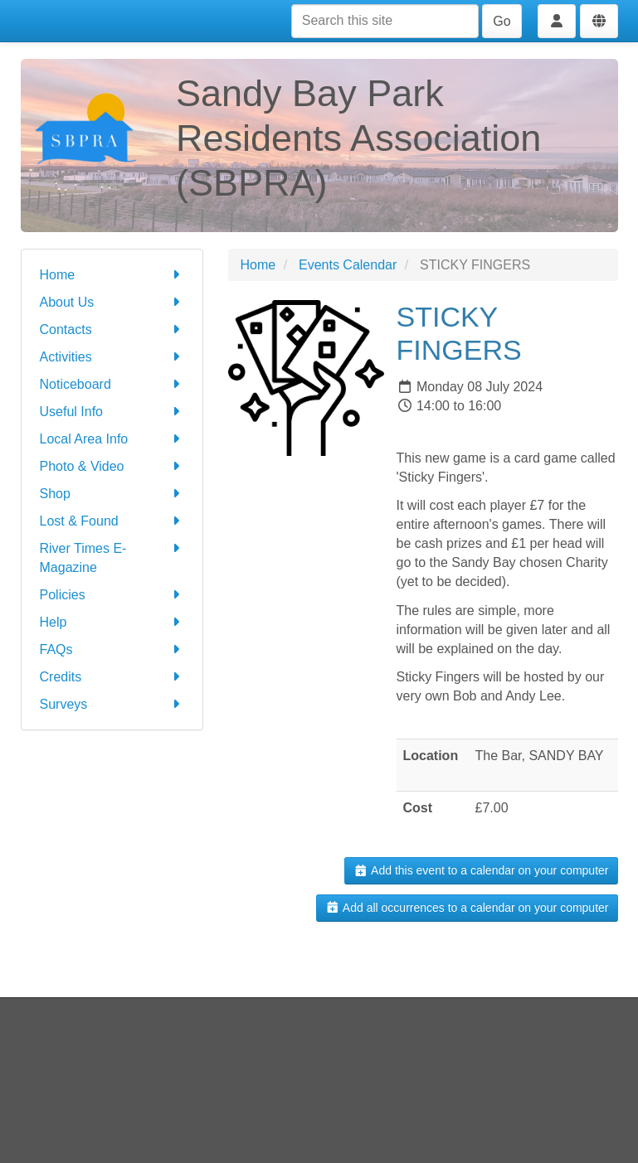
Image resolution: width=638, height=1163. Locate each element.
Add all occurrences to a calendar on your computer (466, 907)
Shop (112, 493)
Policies (112, 594)
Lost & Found (112, 521)
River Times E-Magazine (112, 556)
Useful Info (112, 411)
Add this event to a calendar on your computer (480, 870)
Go (501, 21)
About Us (112, 302)
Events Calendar (348, 265)
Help (112, 622)
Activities (112, 356)
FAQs (112, 649)
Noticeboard (112, 384)
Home (112, 274)
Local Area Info (112, 438)
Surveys (112, 704)
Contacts (112, 329)
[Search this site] (385, 21)
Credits (112, 676)
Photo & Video (112, 466)
